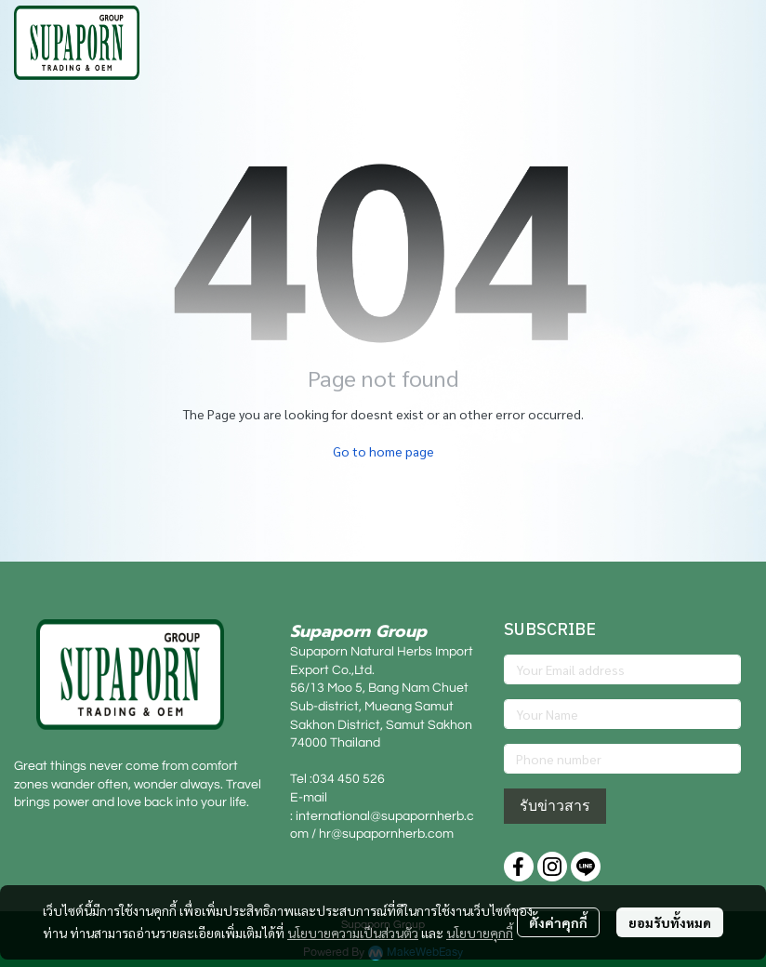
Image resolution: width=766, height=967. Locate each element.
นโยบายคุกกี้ (479, 932)
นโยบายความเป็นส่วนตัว (352, 932)
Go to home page (383, 451)
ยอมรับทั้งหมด (669, 922)
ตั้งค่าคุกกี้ (558, 922)
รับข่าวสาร (555, 805)
